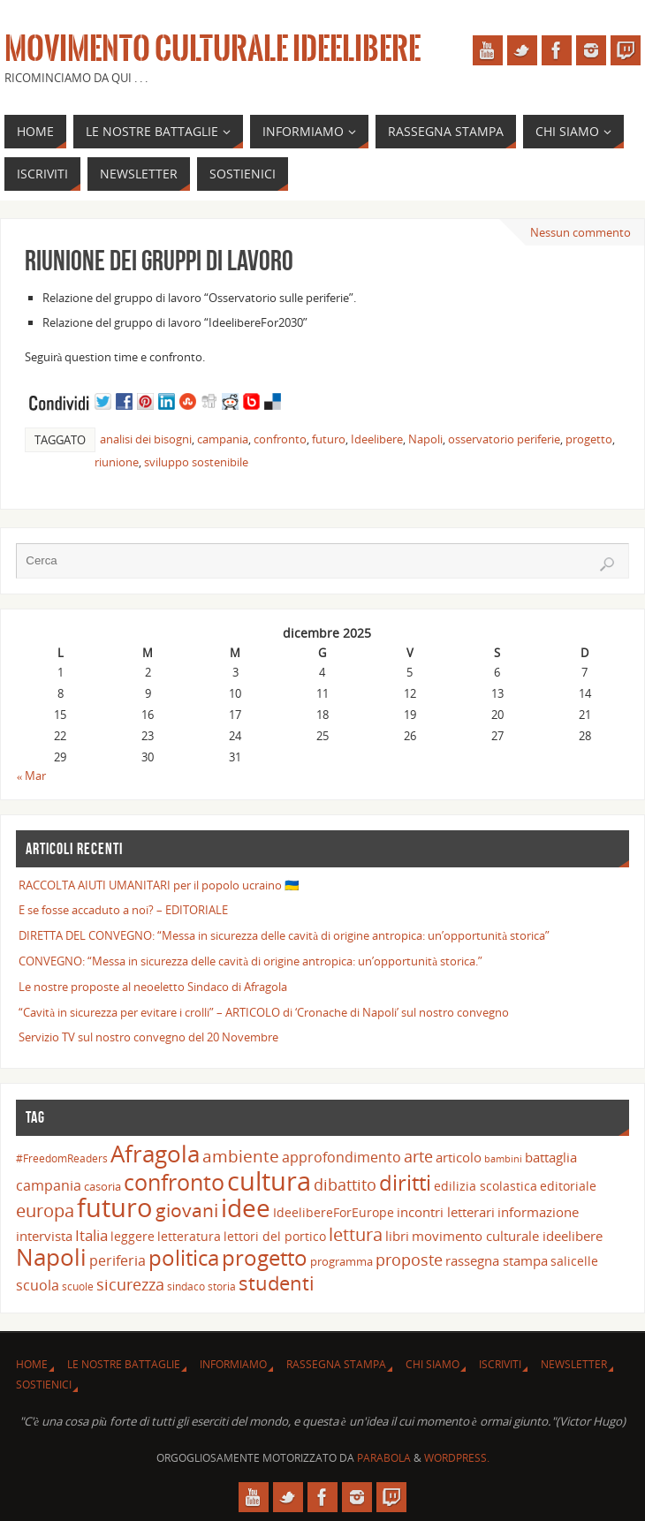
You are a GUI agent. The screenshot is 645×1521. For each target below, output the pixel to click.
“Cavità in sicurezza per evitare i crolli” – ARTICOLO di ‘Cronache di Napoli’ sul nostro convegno (264, 1012)
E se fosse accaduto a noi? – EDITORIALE (123, 910)
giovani (187, 1209)
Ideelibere (377, 439)
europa (45, 1210)
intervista (44, 1236)
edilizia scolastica (485, 1185)
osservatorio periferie (504, 439)
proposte (409, 1259)
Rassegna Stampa (336, 1364)
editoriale (568, 1185)
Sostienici (44, 1384)
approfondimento (341, 1157)
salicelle (574, 1260)
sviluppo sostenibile (196, 462)
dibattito (345, 1184)
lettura (356, 1234)
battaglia (551, 1157)
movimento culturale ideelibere (507, 1236)
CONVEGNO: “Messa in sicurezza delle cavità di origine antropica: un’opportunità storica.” (250, 961)
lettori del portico (275, 1236)
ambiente (240, 1156)
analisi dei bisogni (146, 439)
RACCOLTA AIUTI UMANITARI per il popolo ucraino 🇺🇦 (159, 885)
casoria (102, 1186)
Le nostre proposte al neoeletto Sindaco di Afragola (153, 987)
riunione (117, 462)
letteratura (189, 1236)
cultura (269, 1180)
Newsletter (574, 1364)
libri (397, 1236)
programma (341, 1261)
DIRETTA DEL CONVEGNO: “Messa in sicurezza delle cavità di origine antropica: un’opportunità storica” (284, 935)
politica (183, 1257)
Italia (91, 1234)
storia (222, 1286)
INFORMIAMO (233, 1364)
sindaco (186, 1286)
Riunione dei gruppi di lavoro (159, 260)
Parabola (384, 1457)
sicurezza (130, 1284)
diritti (405, 1182)
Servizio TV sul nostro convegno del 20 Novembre (148, 1037)
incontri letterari (446, 1212)
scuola (37, 1285)
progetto (588, 439)
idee (245, 1207)
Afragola (155, 1154)
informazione (538, 1212)
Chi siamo (432, 1364)
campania (222, 439)
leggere (132, 1236)
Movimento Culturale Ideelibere (212, 49)
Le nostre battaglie (123, 1364)
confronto (280, 439)
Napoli (425, 439)
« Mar (32, 775)
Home (32, 1364)
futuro (328, 439)
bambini (503, 1159)
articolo (459, 1157)
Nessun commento (580, 232)
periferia (117, 1260)
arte (418, 1156)
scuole (78, 1286)
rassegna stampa (496, 1260)
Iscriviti (500, 1364)
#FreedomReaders (62, 1158)
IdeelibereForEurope (333, 1212)
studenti (277, 1283)
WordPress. (456, 1457)
